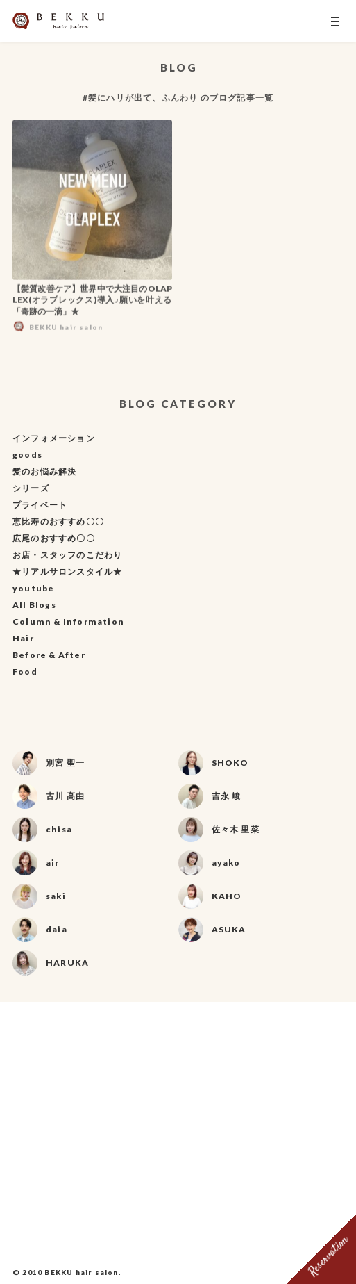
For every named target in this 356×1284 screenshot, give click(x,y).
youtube (33, 588)
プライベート (39, 505)
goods (27, 455)
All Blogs (34, 605)
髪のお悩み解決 (44, 471)
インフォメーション (53, 438)
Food (24, 671)
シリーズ (30, 488)
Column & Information (68, 621)
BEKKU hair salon (81, 1272)
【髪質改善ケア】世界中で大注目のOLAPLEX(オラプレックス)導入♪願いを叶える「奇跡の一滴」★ (92, 303)
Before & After (48, 655)
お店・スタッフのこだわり (67, 555)
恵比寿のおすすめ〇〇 (58, 521)
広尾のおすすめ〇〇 (53, 538)
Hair (23, 638)
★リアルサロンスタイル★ (67, 571)
